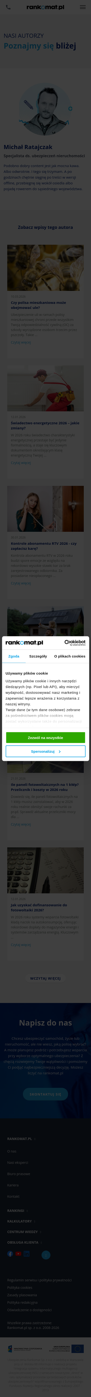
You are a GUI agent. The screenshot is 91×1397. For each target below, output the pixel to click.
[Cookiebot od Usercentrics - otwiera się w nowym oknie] (64, 643)
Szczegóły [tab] (38, 656)
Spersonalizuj (45, 751)
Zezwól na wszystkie (45, 738)
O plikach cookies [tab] (69, 656)
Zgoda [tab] (13, 656)
